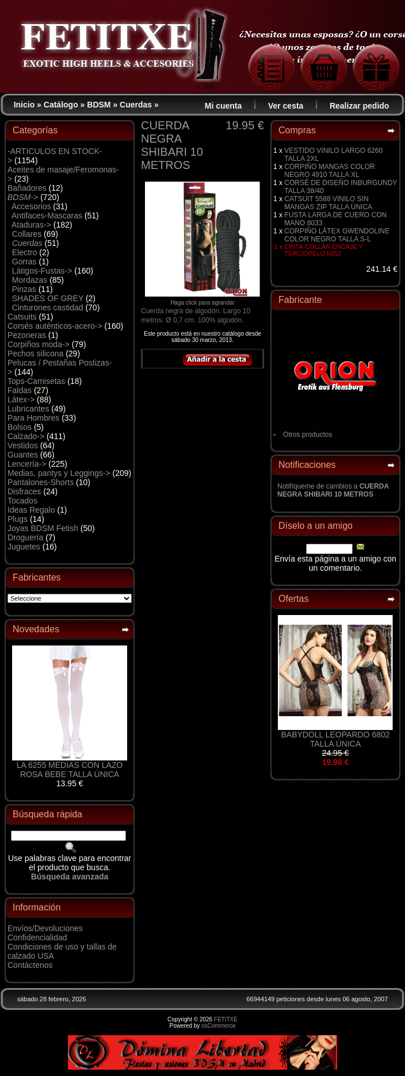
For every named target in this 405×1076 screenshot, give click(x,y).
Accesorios (31, 206)
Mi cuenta (223, 105)
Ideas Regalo (31, 509)
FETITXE (226, 1019)
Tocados (22, 500)
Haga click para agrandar (202, 300)
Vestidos (22, 445)
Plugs (17, 519)
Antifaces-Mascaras (47, 215)
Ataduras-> (31, 224)
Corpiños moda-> (38, 344)
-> (22, 197)
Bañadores (27, 188)
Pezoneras (26, 335)
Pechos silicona (35, 353)
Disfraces (24, 491)
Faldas (19, 390)
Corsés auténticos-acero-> (54, 326)
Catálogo (61, 104)
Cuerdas (136, 104)
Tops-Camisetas (36, 381)
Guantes (22, 454)
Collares (26, 234)
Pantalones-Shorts (40, 482)
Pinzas (24, 289)
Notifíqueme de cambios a (333, 490)
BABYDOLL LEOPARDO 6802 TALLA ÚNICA (335, 739)
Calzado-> (25, 436)
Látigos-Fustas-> (42, 270)
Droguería (25, 537)
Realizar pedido (359, 105)
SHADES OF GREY (47, 298)
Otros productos (307, 435)
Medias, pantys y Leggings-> (58, 473)
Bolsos (19, 427)
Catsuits (22, 316)
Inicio (24, 104)
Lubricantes (28, 408)
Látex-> (21, 399)
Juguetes (23, 546)
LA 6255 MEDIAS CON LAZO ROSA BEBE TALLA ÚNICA (70, 769)
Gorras (24, 261)
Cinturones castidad (47, 307)
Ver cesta (286, 105)
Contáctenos (30, 965)
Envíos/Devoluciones (45, 928)
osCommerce (218, 1026)
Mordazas (29, 280)
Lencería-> (26, 463)
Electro (24, 252)
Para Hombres (33, 417)
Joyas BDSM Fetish (42, 528)
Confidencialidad (37, 937)
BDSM (98, 104)
